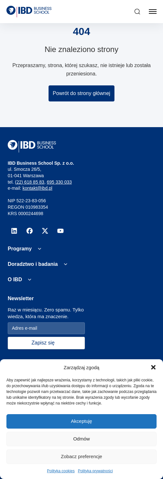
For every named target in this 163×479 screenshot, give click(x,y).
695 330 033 (59, 182)
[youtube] (60, 230)
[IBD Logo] (28, 11)
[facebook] (29, 230)
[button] (153, 367)
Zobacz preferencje (81, 456)
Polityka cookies (61, 471)
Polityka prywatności (95, 471)
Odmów (81, 438)
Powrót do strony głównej (81, 93)
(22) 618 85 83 (29, 182)
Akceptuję (81, 421)
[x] (45, 230)
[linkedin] (14, 230)
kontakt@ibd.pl (37, 188)
